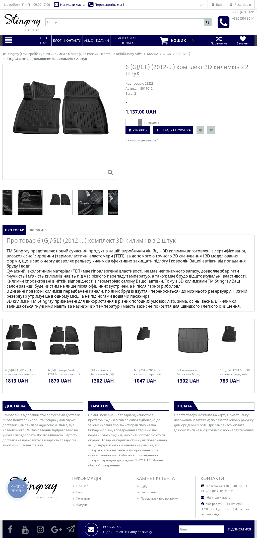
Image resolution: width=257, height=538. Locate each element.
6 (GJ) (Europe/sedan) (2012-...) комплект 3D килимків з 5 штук (64, 372)
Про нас (80, 486)
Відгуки (79, 505)
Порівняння (219, 40)
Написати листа (72, 4)
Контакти (81, 498)
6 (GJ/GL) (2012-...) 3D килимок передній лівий (235, 372)
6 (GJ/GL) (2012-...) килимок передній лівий (147, 372)
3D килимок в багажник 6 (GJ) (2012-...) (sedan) (103, 372)
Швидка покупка (175, 130)
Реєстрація (146, 492)
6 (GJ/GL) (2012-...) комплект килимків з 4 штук (20, 372)
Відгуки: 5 (37, 230)
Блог (77, 492)
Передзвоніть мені (109, 4)
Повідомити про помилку (157, 498)
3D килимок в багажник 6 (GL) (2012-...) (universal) (191, 372)
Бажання (242, 40)
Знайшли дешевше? (141, 140)
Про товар (14, 230)
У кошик (140, 130)
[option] (60, 202)
